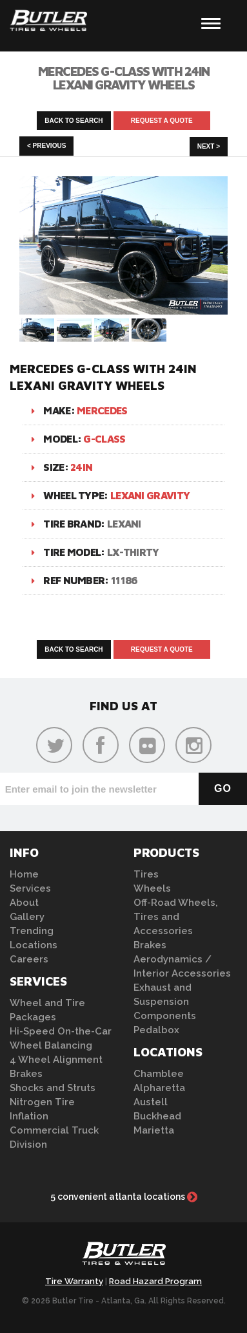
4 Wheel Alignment (56, 1059)
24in (81, 467)
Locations (33, 945)
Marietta (153, 1130)
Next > (208, 146)
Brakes (26, 1074)
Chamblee (158, 1074)
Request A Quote (162, 120)
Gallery (27, 917)
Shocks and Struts (52, 1088)
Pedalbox (156, 1030)
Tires (146, 874)
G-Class (104, 439)
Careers (29, 959)
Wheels (152, 888)
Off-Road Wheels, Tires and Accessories (175, 917)
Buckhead (157, 1116)
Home (24, 874)
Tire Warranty (74, 1281)
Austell (150, 1102)
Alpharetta (159, 1088)
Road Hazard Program (155, 1281)
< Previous (46, 145)
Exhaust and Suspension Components (164, 1002)
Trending (32, 931)
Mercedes (102, 410)
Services (30, 888)
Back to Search (73, 120)
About (24, 902)
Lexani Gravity (150, 495)
